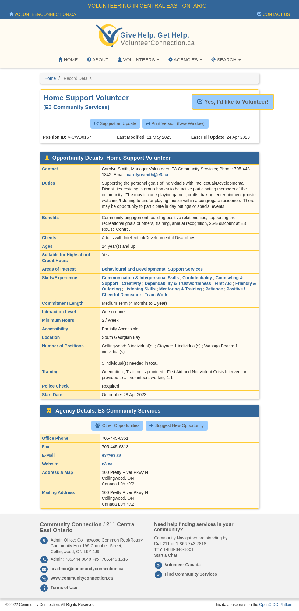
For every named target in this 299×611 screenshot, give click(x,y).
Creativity (131, 283)
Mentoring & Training (180, 288)
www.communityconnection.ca (82, 578)
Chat (172, 555)
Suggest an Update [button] (115, 123)
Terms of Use (64, 587)
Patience (214, 288)
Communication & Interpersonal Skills (140, 277)
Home (68, 59)
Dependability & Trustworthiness (178, 283)
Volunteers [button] (138, 59)
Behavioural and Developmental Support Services (152, 269)
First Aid (223, 283)
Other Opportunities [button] (117, 425)
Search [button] (226, 59)
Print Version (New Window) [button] (175, 123)
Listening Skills (140, 288)
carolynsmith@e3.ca (147, 174)
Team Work (156, 294)
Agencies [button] (185, 59)
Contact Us (273, 14)
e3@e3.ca (111, 455)
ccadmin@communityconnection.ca (87, 568)
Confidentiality (197, 277)
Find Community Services (191, 574)
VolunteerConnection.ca (42, 14)
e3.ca (107, 463)
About (97, 59)
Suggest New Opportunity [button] (177, 425)
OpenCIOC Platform (276, 604)
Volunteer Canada (183, 564)
